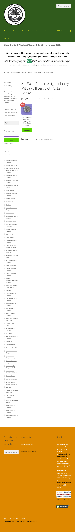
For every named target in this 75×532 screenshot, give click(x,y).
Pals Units (9, 333)
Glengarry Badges (11, 265)
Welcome (7, 31)
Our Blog (7, 38)
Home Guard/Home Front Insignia (11, 286)
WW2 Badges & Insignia (10, 411)
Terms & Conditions (28, 31)
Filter (11, 140)
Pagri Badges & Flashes (10, 329)
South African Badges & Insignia (11, 372)
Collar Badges (10, 237)
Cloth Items (9, 234)
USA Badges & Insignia (10, 396)
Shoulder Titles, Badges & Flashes (11, 367)
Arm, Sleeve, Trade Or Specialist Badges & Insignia (12, 170)
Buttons (8, 205)
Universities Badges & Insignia (12, 391)
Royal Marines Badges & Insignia (11, 357)
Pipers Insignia (10, 344)
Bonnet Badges (10, 198)
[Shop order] (29, 99)
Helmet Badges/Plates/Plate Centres (12, 280)
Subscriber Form (50, 65)
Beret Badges (10, 190)
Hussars (8, 290)
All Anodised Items (11, 165)
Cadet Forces (10, 213)
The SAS (8, 387)
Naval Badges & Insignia (10, 314)
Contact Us (44, 31)
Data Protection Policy (11, 521)
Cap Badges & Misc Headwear (11, 225)
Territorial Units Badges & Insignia (11, 383)
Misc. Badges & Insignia (10, 309)
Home (7, 72)
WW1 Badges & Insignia (10, 406)
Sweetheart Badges (11, 379)
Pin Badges (9, 341)
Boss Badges (9, 202)
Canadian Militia (11, 221)
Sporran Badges (10, 376)
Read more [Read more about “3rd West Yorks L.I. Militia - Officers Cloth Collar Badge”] (27, 130)
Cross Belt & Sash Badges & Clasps (11, 246)
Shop (14, 31)
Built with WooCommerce (28, 521)
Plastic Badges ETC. (12, 348)
